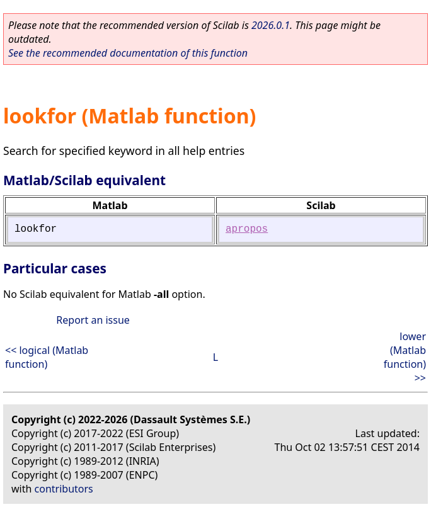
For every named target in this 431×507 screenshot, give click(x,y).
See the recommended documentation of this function (128, 53)
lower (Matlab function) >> (405, 357)
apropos (247, 229)
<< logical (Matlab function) (46, 357)
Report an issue (92, 320)
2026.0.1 (270, 25)
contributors (64, 489)
